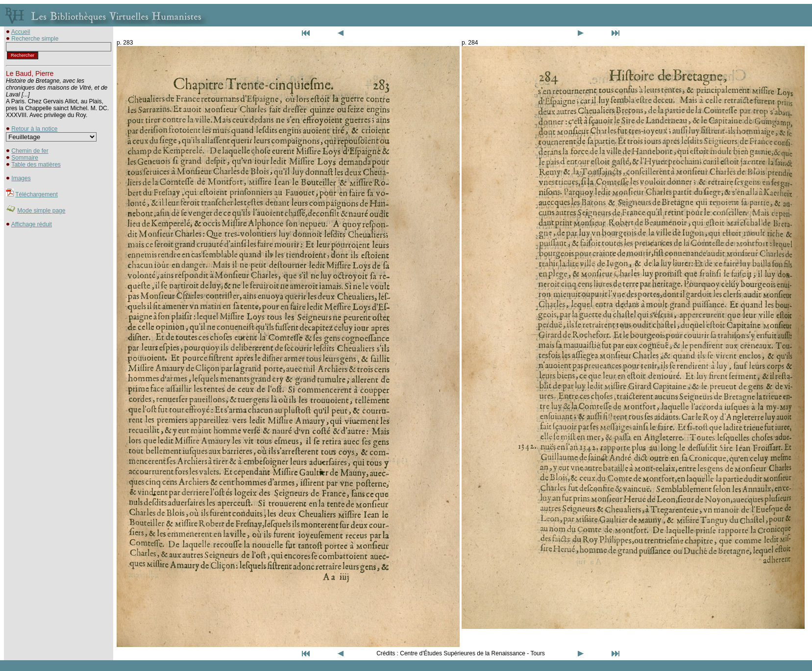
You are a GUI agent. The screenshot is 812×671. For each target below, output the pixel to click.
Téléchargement (36, 194)
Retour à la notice (34, 128)
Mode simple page (41, 210)
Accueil (20, 31)
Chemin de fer (29, 150)
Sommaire (24, 157)
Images (20, 178)
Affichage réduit (31, 224)
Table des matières (36, 164)
